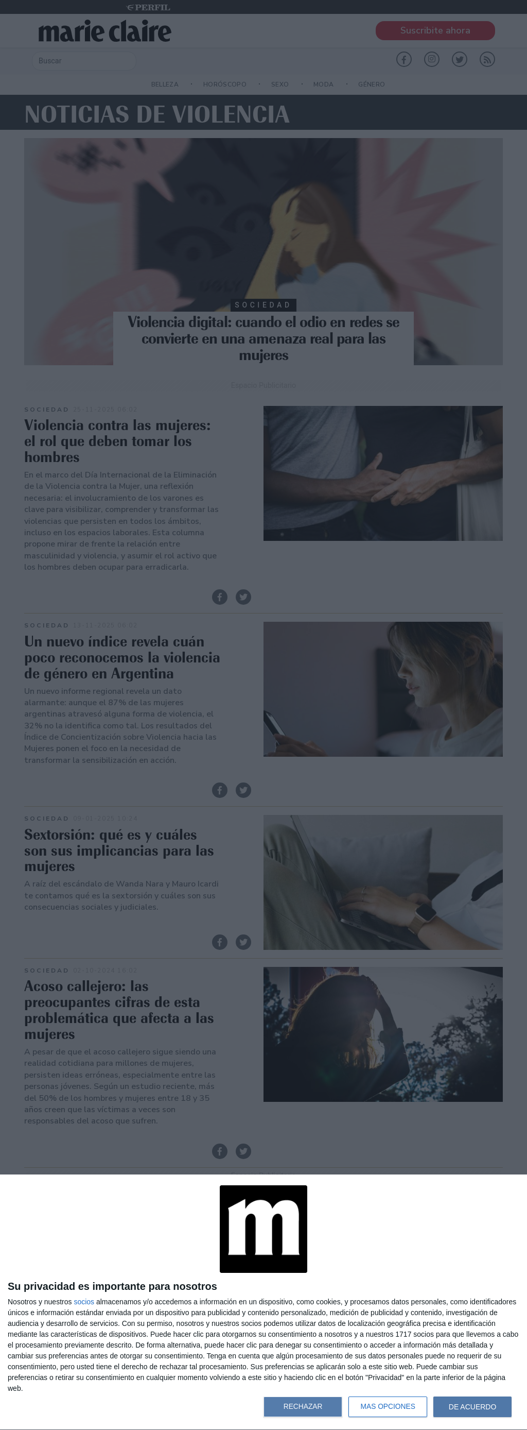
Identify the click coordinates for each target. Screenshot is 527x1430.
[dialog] (263, 1302)
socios (84, 1301)
